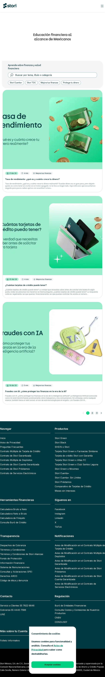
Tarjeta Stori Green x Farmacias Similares (76, 451)
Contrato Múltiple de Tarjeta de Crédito (20, 451)
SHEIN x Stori (62, 447)
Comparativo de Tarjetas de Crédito (73, 486)
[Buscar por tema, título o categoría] (54, 75)
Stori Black (60, 442)
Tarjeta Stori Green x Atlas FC (70, 460)
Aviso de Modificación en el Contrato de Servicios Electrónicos (75, 585)
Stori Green (61, 438)
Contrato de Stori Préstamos (15, 468)
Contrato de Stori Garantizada (15, 455)
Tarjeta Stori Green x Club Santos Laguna (76, 464)
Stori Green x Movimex (67, 468)
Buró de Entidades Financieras (70, 605)
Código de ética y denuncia (14, 580)
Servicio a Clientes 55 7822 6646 (17, 605)
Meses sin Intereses (65, 490)
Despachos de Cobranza (13, 545)
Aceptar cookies (52, 664)
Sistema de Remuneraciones (14, 567)
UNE (2, 614)
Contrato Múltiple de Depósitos (16, 460)
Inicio (3, 438)
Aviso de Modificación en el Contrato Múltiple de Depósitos (80, 555)
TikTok (58, 526)
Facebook (60, 509)
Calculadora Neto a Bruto (13, 513)
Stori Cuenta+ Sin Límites (68, 477)
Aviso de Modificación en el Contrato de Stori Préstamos (78, 570)
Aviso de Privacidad (10, 442)
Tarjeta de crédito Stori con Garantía (74, 455)
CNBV (58, 617)
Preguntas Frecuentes (11, 447)
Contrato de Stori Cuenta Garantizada (19, 464)
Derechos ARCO (8, 576)
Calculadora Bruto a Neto (13, 509)
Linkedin (59, 518)
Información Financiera (12, 563)
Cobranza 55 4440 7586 (13, 610)
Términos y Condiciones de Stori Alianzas (21, 554)
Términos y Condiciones (12, 549)
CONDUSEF (61, 622)
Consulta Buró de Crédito (13, 522)
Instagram (60, 513)
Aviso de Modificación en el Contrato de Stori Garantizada (78, 562)
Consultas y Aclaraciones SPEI (16, 571)
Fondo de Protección (11, 558)
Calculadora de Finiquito (12, 518)
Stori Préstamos (63, 482)
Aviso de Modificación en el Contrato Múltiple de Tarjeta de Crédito (80, 547)
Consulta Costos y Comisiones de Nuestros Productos (77, 612)
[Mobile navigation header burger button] (102, 6)
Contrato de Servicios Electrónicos (18, 473)
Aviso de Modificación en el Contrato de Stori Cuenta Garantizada (78, 578)
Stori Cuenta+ (62, 473)
